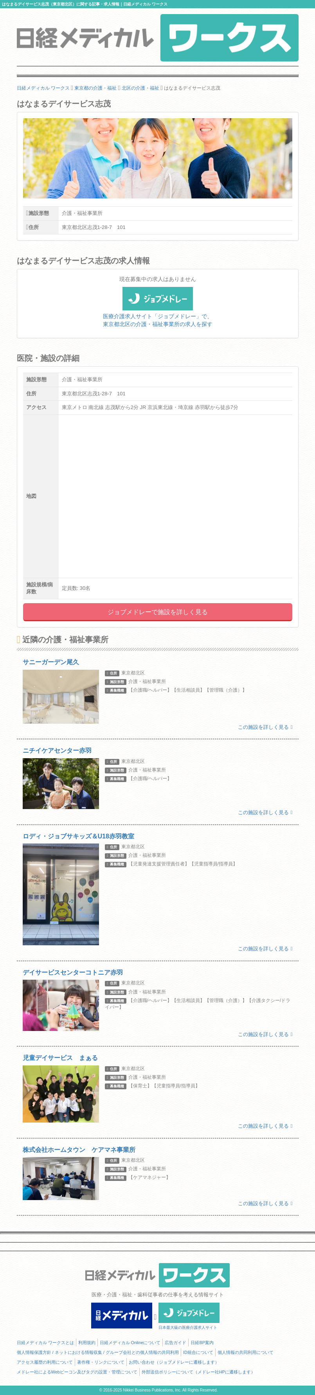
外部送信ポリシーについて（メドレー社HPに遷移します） (198, 1372)
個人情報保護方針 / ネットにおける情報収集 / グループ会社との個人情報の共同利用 (98, 1352)
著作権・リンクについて (100, 1362)
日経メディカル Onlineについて (130, 1342)
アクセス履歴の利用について (45, 1362)
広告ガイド (175, 1342)
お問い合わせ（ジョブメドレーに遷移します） (174, 1362)
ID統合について (198, 1352)
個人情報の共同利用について (246, 1352)
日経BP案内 (202, 1342)
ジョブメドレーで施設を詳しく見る (158, 612)
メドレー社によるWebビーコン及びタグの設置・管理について (77, 1372)
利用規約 (86, 1342)
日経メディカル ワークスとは (45, 1342)
